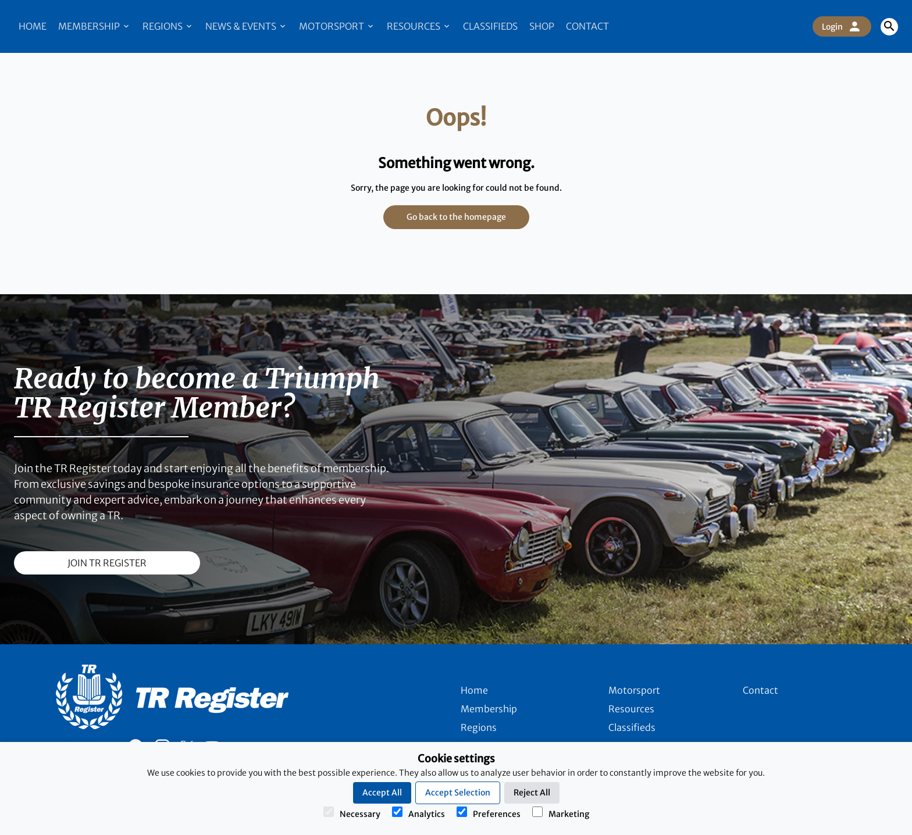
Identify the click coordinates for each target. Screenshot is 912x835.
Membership (94, 26)
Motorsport (337, 26)
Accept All (382, 792)
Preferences (489, 813)
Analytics (418, 813)
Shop (541, 26)
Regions (168, 26)
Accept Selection (457, 792)
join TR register (107, 563)
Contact (587, 26)
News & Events (246, 26)
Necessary (351, 813)
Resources (419, 26)
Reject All (532, 792)
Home (33, 26)
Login (842, 27)
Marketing (560, 813)
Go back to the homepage (456, 217)
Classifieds (490, 26)
